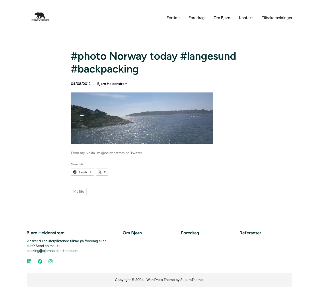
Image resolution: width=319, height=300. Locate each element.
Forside (173, 17)
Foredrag (190, 232)
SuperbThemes (192, 280)
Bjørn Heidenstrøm (112, 84)
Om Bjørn (132, 232)
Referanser (250, 232)
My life (78, 191)
